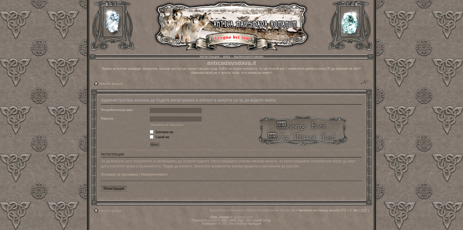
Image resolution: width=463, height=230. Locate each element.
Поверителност (154, 174)
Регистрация (210, 56)
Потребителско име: (117, 110)
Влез (226, 56)
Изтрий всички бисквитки (276, 210)
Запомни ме (161, 132)
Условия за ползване (119, 174)
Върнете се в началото (227, 210)
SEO (225, 223)
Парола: (107, 118)
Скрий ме (159, 137)
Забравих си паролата (166, 124)
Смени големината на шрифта (364, 82)
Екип (250, 210)
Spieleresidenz (243, 217)
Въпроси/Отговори (248, 56)
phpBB (212, 220)
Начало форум (111, 83)
